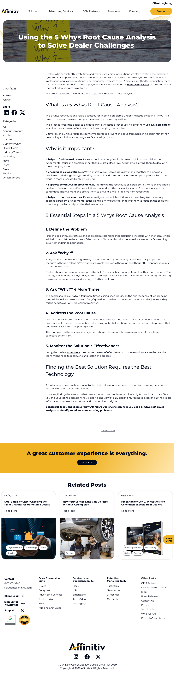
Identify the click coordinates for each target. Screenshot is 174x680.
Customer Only (12, 143)
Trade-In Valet (47, 601)
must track (73, 352)
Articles (7, 135)
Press (6, 165)
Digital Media (10, 148)
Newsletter (113, 593)
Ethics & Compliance (153, 621)
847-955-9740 (12, 586)
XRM (41, 606)
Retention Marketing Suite (117, 582)
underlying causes (138, 84)
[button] (6, 112)
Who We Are (148, 616)
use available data (157, 124)
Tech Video (79, 601)
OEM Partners (149, 586)
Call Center (113, 601)
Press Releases (149, 599)
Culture (7, 139)
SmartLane (79, 597)
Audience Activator (50, 610)
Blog (144, 594)
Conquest (44, 593)
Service (7, 173)
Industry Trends (12, 152)
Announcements (13, 131)
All (4, 126)
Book (76, 588)
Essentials (113, 588)
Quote (42, 588)
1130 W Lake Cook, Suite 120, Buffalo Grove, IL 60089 (87, 667)
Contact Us (147, 603)
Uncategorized (11, 177)
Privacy (145, 607)
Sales (6, 169)
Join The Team (149, 612)
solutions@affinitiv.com (18, 590)
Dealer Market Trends (153, 590)
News (6, 160)
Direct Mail (113, 597)
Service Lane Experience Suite (83, 582)
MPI (75, 593)
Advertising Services (50, 597)
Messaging (79, 606)
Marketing (9, 156)
